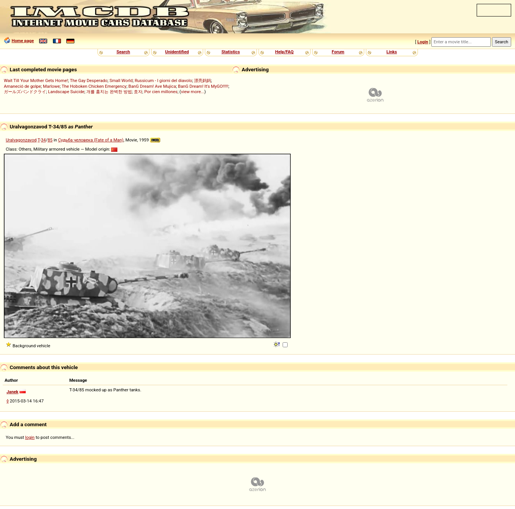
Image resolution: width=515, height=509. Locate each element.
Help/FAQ (284, 51)
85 (50, 140)
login (30, 437)
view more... (192, 91)
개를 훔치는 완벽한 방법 (109, 91)
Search (123, 51)
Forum (338, 51)
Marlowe (51, 86)
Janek (12, 391)
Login (422, 41)
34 (43, 140)
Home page (23, 40)
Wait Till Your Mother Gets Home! (36, 80)
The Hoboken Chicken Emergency (94, 86)
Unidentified (177, 51)
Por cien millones (161, 91)
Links (392, 51)
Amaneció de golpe (22, 86)
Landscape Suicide (66, 91)
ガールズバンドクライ (25, 91)
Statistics (230, 51)
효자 (138, 91)
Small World (120, 80)
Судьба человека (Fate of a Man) (90, 140)
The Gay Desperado (88, 80)
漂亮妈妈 (202, 80)
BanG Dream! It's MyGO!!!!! (203, 86)
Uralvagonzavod (21, 140)
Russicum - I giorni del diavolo (163, 80)
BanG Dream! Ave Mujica (152, 86)
